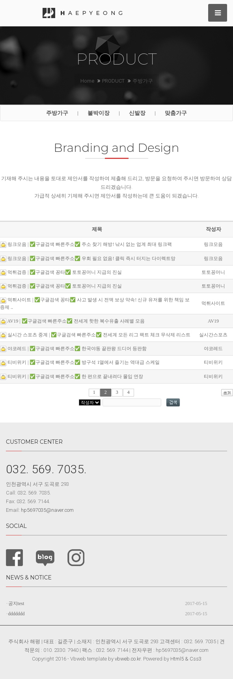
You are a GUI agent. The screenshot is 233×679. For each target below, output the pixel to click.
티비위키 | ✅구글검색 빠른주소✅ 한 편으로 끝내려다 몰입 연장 (75, 376)
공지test (16, 603)
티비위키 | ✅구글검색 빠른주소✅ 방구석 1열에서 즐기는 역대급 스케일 (83, 362)
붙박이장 (99, 113)
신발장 (137, 113)
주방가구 (142, 81)
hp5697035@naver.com (47, 510)
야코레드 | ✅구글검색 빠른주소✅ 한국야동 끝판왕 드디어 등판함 (77, 348)
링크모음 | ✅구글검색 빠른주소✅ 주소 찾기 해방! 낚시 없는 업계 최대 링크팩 (89, 244)
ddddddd (16, 613)
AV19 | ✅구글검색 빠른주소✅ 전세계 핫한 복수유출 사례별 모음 (75, 321)
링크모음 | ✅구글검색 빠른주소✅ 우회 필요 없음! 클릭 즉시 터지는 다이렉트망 (91, 258)
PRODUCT (113, 81)
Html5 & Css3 (185, 659)
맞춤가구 (176, 113)
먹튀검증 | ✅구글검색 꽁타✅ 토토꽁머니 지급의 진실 (64, 272)
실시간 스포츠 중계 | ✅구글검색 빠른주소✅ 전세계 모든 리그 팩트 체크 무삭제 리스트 (98, 335)
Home (87, 81)
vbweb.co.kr (128, 659)
